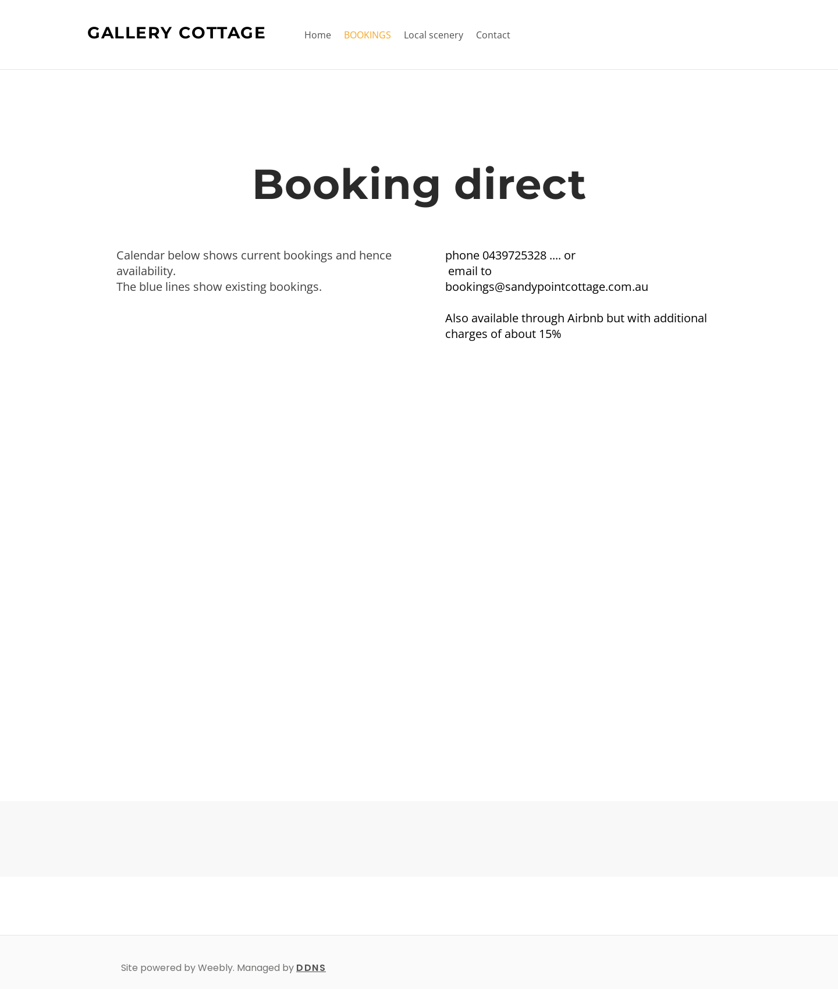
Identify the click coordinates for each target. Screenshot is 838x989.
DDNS (311, 967)
